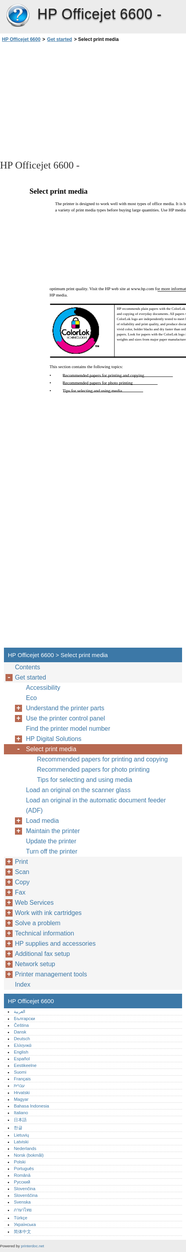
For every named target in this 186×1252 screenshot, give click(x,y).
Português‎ (24, 1168)
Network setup (35, 964)
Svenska (22, 1202)
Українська (25, 1224)
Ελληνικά (22, 1045)
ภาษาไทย (23, 1210)
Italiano (21, 1112)
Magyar (21, 1099)
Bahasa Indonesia (31, 1106)
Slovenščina (25, 1195)
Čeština (21, 1025)
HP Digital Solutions (53, 738)
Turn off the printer (51, 851)
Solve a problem (38, 923)
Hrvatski (21, 1092)
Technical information (44, 933)
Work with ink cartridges (48, 912)
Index (22, 984)
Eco (31, 698)
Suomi (20, 1072)
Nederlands (25, 1148)
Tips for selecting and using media (84, 779)
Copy (22, 882)
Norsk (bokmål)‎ (29, 1155)
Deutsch (22, 1038)
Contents (27, 667)
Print (21, 861)
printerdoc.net (32, 1246)
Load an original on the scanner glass (78, 790)
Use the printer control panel (65, 718)
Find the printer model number (68, 728)
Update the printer (51, 841)
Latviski (21, 1141)
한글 (18, 1127)
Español (21, 1058)
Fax (20, 892)
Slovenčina (24, 1188)
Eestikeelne (25, 1065)
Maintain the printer (53, 831)
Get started (59, 39)
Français (22, 1078)
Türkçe (20, 1217)
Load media (42, 820)
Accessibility (43, 687)
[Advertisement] (93, 100)
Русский (22, 1182)
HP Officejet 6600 (17, 16)
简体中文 (22, 1231)
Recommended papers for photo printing (93, 769)
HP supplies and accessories (55, 943)
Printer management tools (51, 974)
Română (22, 1175)
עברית (19, 1085)
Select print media (51, 749)
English (21, 1052)
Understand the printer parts (65, 708)
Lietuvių (21, 1135)
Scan (22, 872)
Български (24, 1018)
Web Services (34, 902)
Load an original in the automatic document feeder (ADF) (96, 805)
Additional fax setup (42, 953)
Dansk (20, 1032)
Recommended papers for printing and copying (102, 759)
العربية (19, 1011)
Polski (20, 1161)
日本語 (20, 1119)
